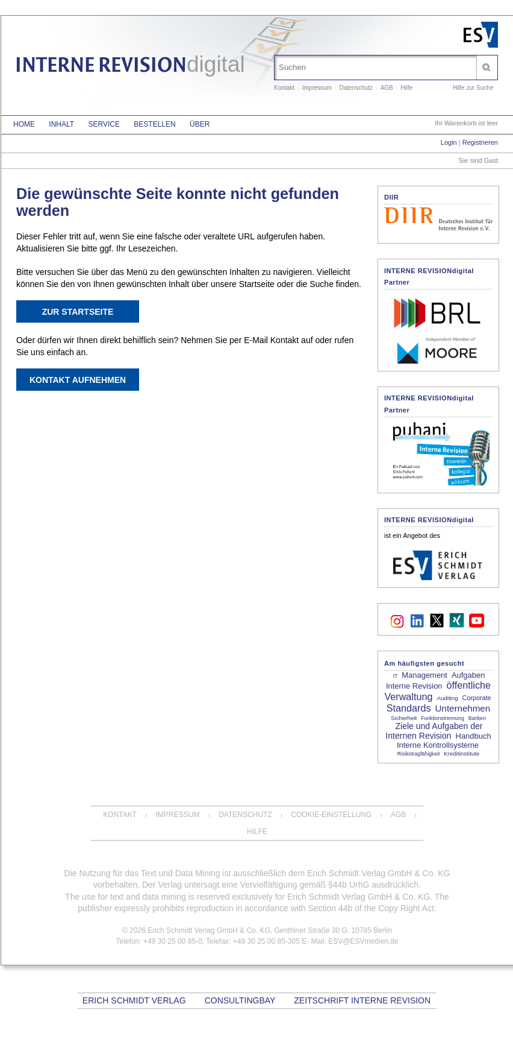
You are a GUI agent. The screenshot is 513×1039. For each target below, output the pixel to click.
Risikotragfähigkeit (418, 754)
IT (395, 676)
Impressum (316, 87)
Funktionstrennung (442, 718)
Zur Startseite (78, 312)
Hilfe (406, 87)
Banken (477, 718)
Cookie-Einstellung (331, 814)
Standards (409, 708)
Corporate (476, 697)
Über (200, 124)
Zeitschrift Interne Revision (362, 1000)
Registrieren (480, 142)
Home (24, 124)
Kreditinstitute (461, 753)
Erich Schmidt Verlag (134, 1000)
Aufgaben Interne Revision (435, 680)
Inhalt (61, 124)
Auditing (447, 698)
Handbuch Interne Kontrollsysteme (444, 740)
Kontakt (284, 87)
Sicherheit (404, 718)
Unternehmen (463, 708)
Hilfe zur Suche (473, 87)
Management (424, 675)
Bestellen (154, 124)
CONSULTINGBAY (240, 1000)
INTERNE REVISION (130, 66)
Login (449, 142)
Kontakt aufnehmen (78, 380)
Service (103, 124)
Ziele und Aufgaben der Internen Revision (433, 731)
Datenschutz (356, 87)
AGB (387, 87)
